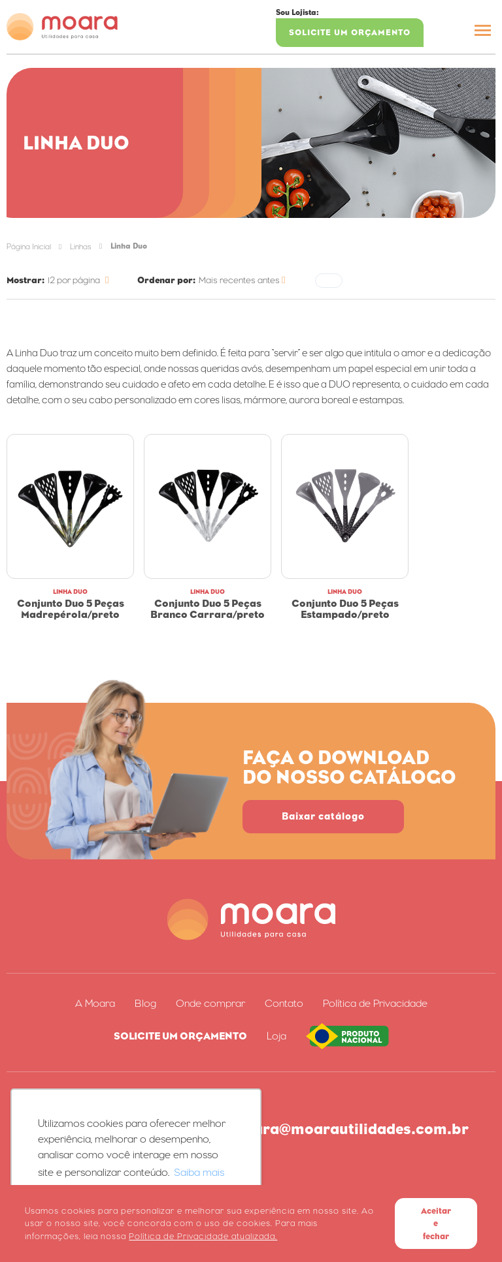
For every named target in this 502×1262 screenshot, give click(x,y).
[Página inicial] (62, 26)
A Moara (95, 1003)
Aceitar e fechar (436, 1223)
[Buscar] (446, 31)
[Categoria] (80, 280)
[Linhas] (81, 246)
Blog (145, 1003)
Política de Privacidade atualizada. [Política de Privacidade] (203, 1236)
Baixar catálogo (323, 816)
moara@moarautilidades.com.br (350, 1128)
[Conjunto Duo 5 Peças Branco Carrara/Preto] (207, 506)
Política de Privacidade (375, 1003)
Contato (284, 1003)
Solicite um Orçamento (349, 32)
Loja (276, 1036)
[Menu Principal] (482, 32)
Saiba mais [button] (199, 1172)
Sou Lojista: (297, 12)
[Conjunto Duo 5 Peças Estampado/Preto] (345, 506)
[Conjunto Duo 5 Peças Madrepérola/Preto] (70, 506)
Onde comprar (210, 1003)
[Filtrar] (329, 280)
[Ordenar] (244, 280)
